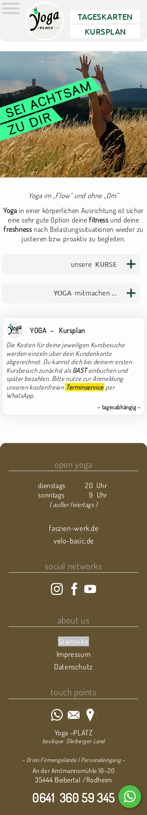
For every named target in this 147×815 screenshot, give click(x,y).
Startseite (73, 641)
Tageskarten (105, 16)
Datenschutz (73, 666)
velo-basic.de (74, 540)
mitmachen (85, 292)
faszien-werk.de (73, 528)
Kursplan (105, 31)
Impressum (73, 654)
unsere (94, 264)
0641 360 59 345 (73, 797)
